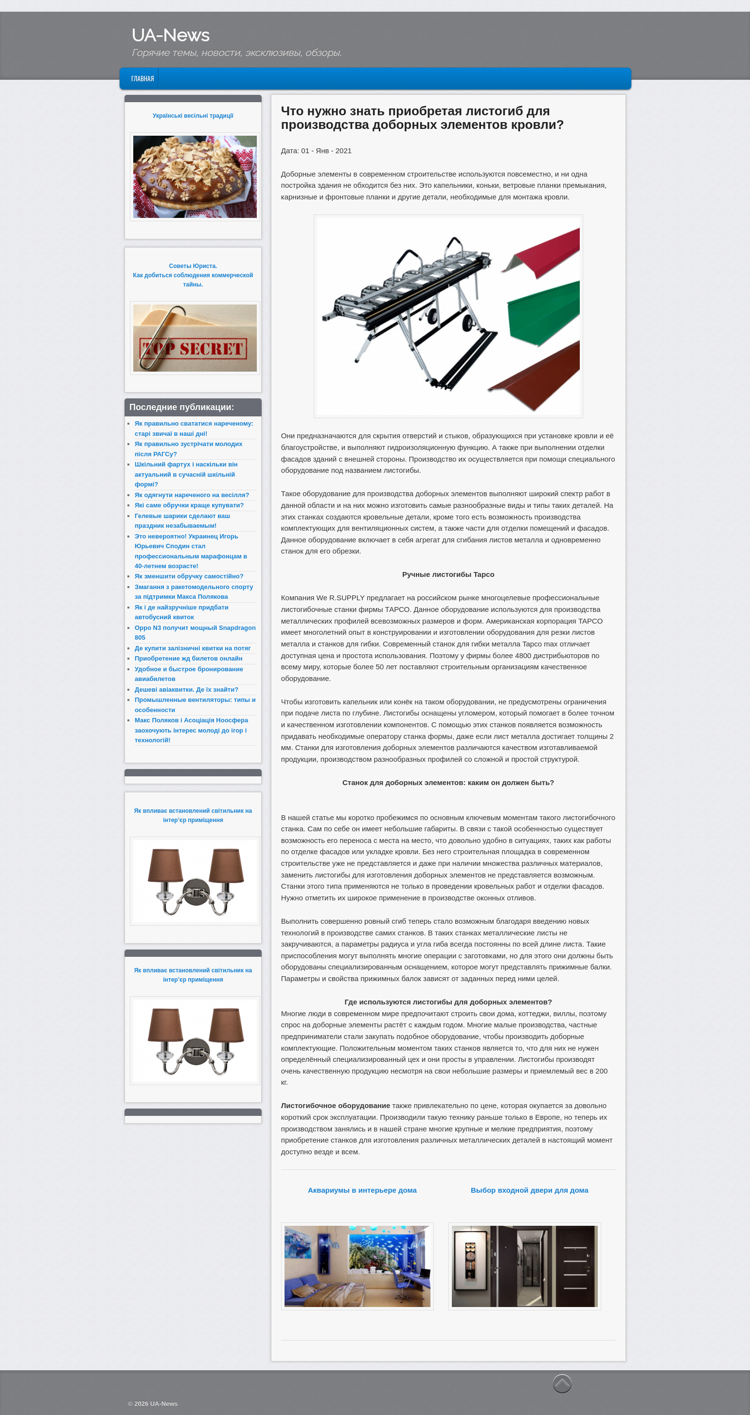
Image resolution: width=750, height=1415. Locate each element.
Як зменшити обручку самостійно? (189, 576)
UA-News (170, 35)
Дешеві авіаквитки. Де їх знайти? (186, 689)
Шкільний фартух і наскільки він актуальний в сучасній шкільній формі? (186, 474)
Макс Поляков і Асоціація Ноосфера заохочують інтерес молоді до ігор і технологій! (191, 730)
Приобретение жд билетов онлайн (189, 658)
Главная (142, 78)
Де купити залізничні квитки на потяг (193, 648)
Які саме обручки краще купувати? (189, 505)
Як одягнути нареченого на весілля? (192, 495)
